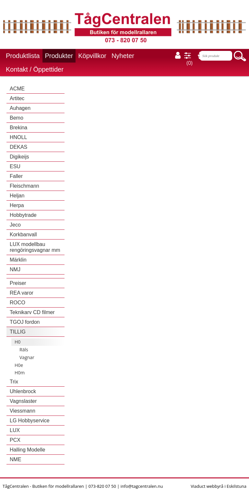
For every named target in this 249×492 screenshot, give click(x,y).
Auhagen (20, 108)
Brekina (18, 127)
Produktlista (23, 55)
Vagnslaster (23, 401)
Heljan (17, 195)
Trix (14, 381)
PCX (15, 440)
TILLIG (18, 331)
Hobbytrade (23, 215)
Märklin (18, 260)
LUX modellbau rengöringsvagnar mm (35, 247)
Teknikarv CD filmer (32, 312)
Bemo (16, 118)
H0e (19, 365)
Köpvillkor (92, 55)
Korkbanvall (23, 234)
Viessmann (22, 411)
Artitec (17, 98)
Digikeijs (19, 156)
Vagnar (26, 357)
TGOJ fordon (25, 322)
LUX (15, 430)
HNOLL (18, 137)
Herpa (17, 205)
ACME (17, 88)
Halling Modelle (27, 449)
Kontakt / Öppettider (35, 69)
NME (15, 459)
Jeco (15, 225)
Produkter (59, 55)
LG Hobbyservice (30, 420)
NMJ (15, 269)
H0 (17, 342)
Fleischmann (24, 186)
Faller (16, 176)
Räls (23, 349)
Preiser (18, 283)
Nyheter (123, 55)
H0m (20, 372)
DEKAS (18, 147)
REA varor (21, 293)
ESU (15, 166)
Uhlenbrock (23, 391)
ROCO (17, 302)
